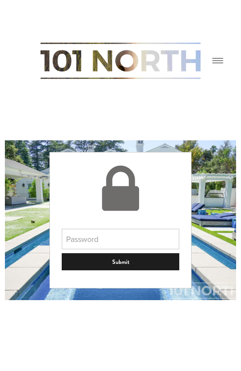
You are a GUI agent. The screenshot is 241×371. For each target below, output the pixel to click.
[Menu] (217, 60)
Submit (120, 262)
